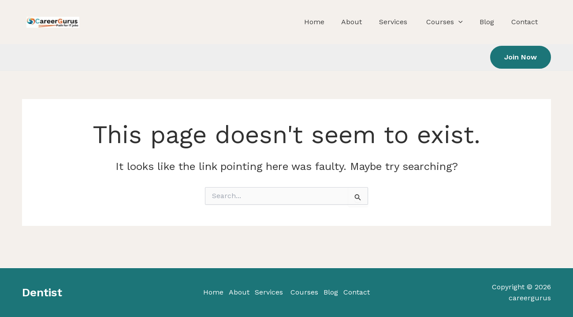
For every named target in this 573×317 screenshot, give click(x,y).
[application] (472, 22)
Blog (493, 22)
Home (349, 22)
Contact (523, 22)
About (379, 22)
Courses (457, 22)
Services (414, 22)
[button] (520, 57)
